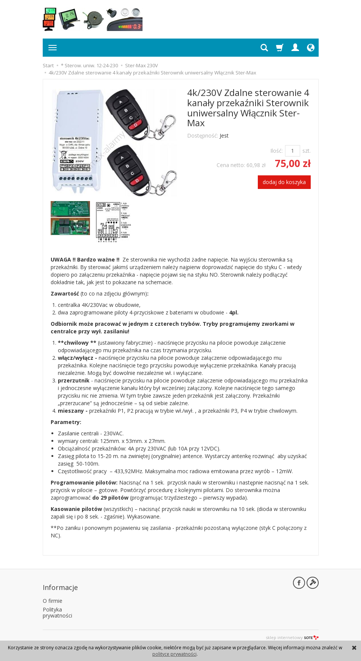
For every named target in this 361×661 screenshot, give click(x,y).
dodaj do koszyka (284, 182)
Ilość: (276, 150)
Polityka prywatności (57, 608)
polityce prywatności (174, 654)
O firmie (52, 596)
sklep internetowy (292, 633)
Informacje (60, 584)
